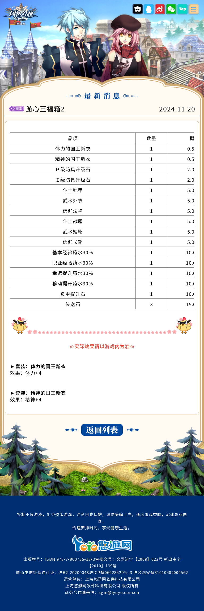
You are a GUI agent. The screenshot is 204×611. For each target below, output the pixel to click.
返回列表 (102, 429)
